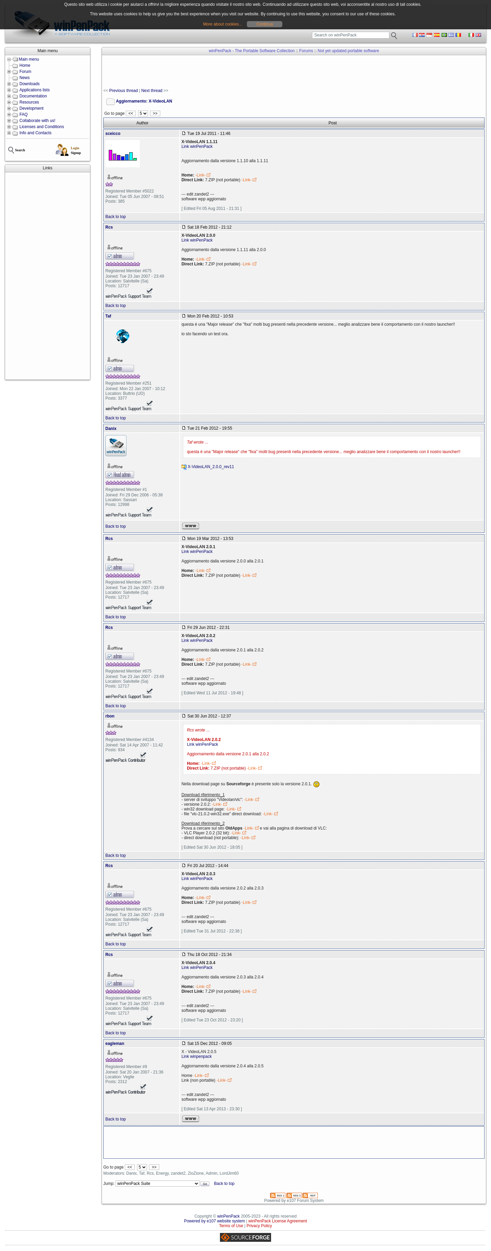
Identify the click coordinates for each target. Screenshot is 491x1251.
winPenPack (228, 1216)
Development (31, 108)
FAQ (23, 114)
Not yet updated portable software (348, 50)
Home (24, 65)
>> (155, 113)
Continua (264, 24)
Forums (306, 50)
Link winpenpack (196, 1056)
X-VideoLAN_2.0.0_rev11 (211, 466)
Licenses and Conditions (41, 126)
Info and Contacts (35, 132)
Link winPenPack (196, 146)
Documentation (33, 96)
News (24, 77)
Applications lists (34, 90)
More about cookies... (222, 24)
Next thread (151, 90)
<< (130, 113)
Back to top (115, 216)
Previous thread (123, 90)
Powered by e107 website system (214, 1221)
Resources (29, 102)
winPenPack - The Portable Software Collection (252, 50)
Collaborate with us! (37, 120)
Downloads (29, 83)
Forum (25, 71)
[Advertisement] (47, 276)
